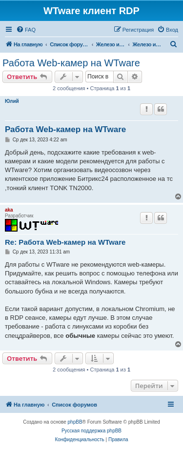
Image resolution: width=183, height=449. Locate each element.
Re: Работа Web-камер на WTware (65, 242)
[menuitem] (26, 30)
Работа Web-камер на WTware (71, 63)
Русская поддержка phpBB (91, 430)
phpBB (75, 422)
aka (9, 210)
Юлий (12, 101)
